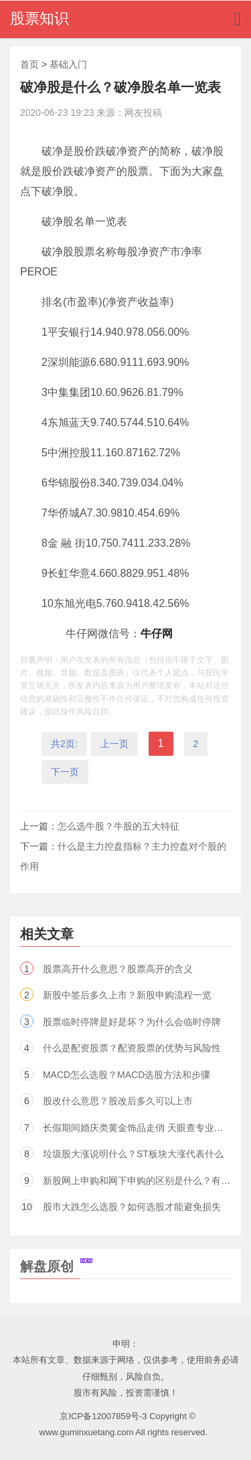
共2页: (64, 743)
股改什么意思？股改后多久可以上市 (118, 1101)
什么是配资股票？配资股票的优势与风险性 (132, 1048)
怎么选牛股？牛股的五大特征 (118, 826)
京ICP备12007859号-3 (103, 1416)
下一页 (65, 772)
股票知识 (39, 18)
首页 (29, 64)
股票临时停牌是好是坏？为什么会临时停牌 (132, 1021)
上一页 (114, 743)
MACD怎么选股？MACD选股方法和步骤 (126, 1074)
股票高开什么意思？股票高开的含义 (118, 969)
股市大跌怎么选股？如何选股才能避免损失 (132, 1206)
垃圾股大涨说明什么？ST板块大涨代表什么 (133, 1153)
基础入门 (68, 64)
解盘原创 (56, 1266)
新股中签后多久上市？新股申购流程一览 (127, 995)
